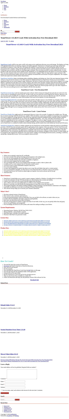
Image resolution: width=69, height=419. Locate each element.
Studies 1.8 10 (7, 412)
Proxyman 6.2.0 (8, 413)
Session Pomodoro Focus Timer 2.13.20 (13, 329)
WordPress (9, 417)
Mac (5, 8)
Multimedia (7, 27)
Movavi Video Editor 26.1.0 (9, 354)
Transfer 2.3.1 (7, 409)
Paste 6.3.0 (6, 408)
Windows (6, 6)
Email (3, 386)
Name (3, 383)
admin (12, 41)
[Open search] (1, 30)
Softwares (6, 24)
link (29, 270)
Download (6, 266)
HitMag (17, 417)
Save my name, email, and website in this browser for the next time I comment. (23, 392)
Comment (4, 380)
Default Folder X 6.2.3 (8, 305)
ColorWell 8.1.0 (8, 410)
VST (5, 9)
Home (5, 5)
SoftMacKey (4, 15)
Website (3, 389)
